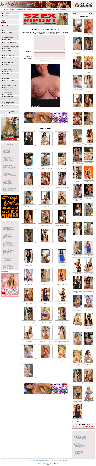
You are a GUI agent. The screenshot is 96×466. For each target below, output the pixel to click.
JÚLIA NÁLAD (28, 268)
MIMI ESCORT (77, 236)
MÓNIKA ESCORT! (45, 228)
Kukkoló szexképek (7, 182)
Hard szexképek (6, 173)
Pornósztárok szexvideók (79, 452)
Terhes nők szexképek (7, 257)
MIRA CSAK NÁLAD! (29, 325)
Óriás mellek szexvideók (79, 450)
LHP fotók (6, 78)
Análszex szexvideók (78, 439)
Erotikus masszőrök (10, 55)
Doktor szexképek (7, 164)
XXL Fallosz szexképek (8, 268)
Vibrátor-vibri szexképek (8, 267)
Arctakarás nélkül (9, 80)
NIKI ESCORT (28, 382)
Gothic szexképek (7, 170)
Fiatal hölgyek (8, 71)
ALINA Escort (62, 306)
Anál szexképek (6, 149)
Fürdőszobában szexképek (8, 168)
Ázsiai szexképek (6, 151)
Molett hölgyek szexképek (8, 226)
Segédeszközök (8, 64)
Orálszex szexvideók (78, 448)
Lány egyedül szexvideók (79, 445)
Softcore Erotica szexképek (9, 245)
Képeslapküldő (50, 9)
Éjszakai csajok (8, 87)
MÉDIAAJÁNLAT (8, 107)
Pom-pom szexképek (7, 236)
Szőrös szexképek (7, 253)
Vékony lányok (8, 62)
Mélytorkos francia (10, 85)
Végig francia (8, 76)
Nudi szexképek (6, 230)
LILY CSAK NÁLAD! (62, 287)
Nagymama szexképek (8, 227)
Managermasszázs (9, 89)
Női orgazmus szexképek (8, 229)
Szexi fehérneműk (9, 66)
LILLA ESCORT (62, 325)
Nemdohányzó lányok (10, 48)
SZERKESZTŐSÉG (8, 105)
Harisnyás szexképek (7, 174)
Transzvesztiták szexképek (8, 264)
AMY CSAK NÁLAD (28, 228)
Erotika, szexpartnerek (61, 9)
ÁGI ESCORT (29, 344)
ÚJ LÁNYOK (6, 28)
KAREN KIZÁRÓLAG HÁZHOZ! (45, 248)
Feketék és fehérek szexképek (9, 167)
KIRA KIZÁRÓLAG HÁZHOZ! (45, 171)
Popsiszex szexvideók (78, 451)
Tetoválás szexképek (7, 258)
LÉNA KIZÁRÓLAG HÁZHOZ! (62, 190)
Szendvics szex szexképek (8, 250)
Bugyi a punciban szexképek (9, 158)
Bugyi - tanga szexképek (8, 157)
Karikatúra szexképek (7, 177)
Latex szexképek (6, 184)
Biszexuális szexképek (8, 153)
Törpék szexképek (7, 261)
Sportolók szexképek (7, 247)
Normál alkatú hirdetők (11, 60)
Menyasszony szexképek (8, 189)
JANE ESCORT (45, 268)
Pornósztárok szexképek (8, 238)
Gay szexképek (6, 169)
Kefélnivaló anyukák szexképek (10, 180)
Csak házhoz (7, 50)
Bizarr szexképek (6, 154)
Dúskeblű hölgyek (9, 57)
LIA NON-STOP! (45, 287)
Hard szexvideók (77, 443)
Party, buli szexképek (7, 233)
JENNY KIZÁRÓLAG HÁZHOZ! (62, 228)
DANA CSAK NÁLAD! (62, 209)
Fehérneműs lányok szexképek (9, 166)
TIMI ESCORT (28, 306)
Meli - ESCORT (77, 144)
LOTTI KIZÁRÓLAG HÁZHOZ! (28, 190)
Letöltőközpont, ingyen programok (16, 9)
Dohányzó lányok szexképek (9, 162)
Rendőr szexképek (7, 242)
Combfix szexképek (7, 159)
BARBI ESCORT (62, 171)
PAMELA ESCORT (45, 190)
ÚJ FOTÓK (6, 30)
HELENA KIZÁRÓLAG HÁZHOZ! (88, 198)
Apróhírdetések (30, 9)
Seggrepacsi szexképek (8, 243)
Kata (45, 306)
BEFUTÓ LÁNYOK (8, 32)
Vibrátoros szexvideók (78, 455)
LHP (4, 9)
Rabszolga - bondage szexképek (10, 241)
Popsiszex (6, 73)
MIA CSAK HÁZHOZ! (78, 310)
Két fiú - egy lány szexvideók (80, 436)
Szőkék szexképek (7, 251)
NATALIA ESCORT (28, 171)
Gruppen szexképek (7, 172)
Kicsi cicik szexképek (7, 181)
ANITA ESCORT (28, 287)
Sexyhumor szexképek (8, 244)
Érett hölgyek (8, 69)
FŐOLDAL (6, 13)
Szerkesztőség (58, 460)
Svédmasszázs (8, 92)
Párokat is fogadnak (10, 82)
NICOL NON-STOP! (28, 363)
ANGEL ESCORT (45, 209)
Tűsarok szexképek (7, 265)
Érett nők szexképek (7, 165)
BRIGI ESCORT (88, 401)
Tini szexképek (6, 259)
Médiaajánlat (64, 460)
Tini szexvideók (77, 453)
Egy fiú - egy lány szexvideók (80, 435)
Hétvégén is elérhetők (10, 53)
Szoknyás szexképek (7, 252)
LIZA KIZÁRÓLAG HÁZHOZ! (62, 344)
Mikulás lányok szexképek (8, 190)
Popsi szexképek (6, 237)
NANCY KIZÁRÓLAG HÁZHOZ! (78, 328)
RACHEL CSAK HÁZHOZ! (45, 150)
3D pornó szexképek (7, 146)
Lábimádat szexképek (7, 183)
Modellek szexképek (7, 224)
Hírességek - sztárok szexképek (9, 175)
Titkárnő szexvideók (78, 454)
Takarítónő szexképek (7, 254)
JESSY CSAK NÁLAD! (45, 344)
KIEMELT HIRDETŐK (9, 37)
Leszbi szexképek (7, 185)
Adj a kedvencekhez (50, 460)
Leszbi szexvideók (78, 447)
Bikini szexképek (6, 152)
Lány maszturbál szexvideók (80, 446)
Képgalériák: (10, 144)
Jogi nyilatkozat (32, 460)
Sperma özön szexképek (8, 246)
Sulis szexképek (6, 249)
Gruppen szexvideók (78, 442)
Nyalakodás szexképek (8, 231)
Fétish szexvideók (78, 440)
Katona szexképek (7, 179)
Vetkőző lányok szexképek (8, 266)
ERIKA (28, 209)
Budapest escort (8, 96)
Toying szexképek (7, 262)
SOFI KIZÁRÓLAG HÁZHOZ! (62, 363)
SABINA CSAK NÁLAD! (45, 325)
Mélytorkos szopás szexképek (9, 188)
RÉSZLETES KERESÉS (9, 17)
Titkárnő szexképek (7, 260)
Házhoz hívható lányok (11, 46)
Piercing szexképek (7, 234)
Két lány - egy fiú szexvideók (80, 438)
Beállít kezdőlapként (40, 460)
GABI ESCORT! (77, 71)
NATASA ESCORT (45, 363)
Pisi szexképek (6, 235)
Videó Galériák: (83, 432)
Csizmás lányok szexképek (8, 160)
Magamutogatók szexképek (9, 187)
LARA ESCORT (62, 268)
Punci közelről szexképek (8, 239)
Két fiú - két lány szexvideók (80, 437)
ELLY (77, 181)
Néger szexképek (6, 228)
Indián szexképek (6, 176)
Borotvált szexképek (7, 156)
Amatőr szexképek (7, 148)
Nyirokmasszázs (8, 94)
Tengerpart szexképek (7, 256)
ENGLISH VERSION (10, 21)
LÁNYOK (6, 25)
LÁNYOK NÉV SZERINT (9, 99)
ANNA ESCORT (88, 144)
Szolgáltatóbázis (40, 9)
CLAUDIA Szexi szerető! (62, 150)
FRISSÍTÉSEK (7, 39)
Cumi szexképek (6, 161)
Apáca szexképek (6, 150)
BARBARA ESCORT (28, 247)
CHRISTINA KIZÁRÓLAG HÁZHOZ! (62, 248)
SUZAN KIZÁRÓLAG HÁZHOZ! (29, 151)
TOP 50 (5, 34)
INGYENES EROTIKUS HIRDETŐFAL (9, 103)
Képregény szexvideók (79, 444)
